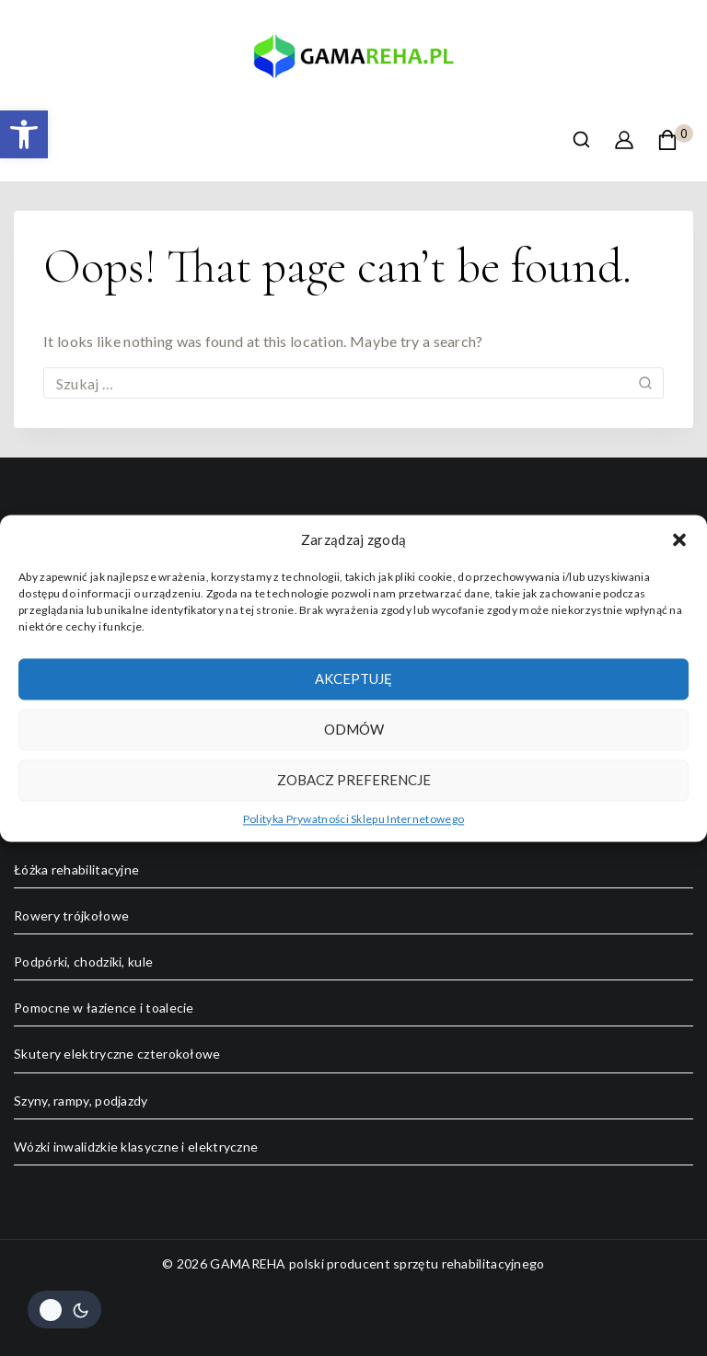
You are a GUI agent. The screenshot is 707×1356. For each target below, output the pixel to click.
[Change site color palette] (64, 1309)
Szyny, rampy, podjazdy (81, 1100)
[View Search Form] (581, 139)
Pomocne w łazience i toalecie (104, 1007)
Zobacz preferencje (354, 779)
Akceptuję (353, 678)
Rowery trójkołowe (71, 915)
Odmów (354, 729)
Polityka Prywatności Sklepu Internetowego (353, 819)
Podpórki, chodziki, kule (83, 961)
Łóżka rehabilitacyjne (76, 869)
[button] (24, 134)
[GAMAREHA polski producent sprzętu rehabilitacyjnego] (353, 63)
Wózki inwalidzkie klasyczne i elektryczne (136, 1146)
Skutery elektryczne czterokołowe (117, 1053)
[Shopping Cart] (675, 140)
